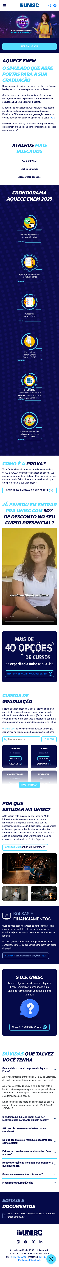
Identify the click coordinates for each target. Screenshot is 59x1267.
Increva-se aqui (29, 46)
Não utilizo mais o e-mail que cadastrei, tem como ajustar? (27, 1141)
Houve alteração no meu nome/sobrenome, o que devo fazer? (27, 1164)
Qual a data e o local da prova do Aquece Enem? (25, 1070)
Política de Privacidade (29, 1260)
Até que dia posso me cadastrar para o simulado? (24, 1130)
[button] (6, 577)
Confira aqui (9, 728)
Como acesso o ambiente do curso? (22, 1174)
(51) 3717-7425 (46, 1257)
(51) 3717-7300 (18, 1257)
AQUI (53, 117)
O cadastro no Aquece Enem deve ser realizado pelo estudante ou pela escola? (25, 1119)
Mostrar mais (29, 784)
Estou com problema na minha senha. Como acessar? (27, 1153)
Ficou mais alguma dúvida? (17, 1182)
